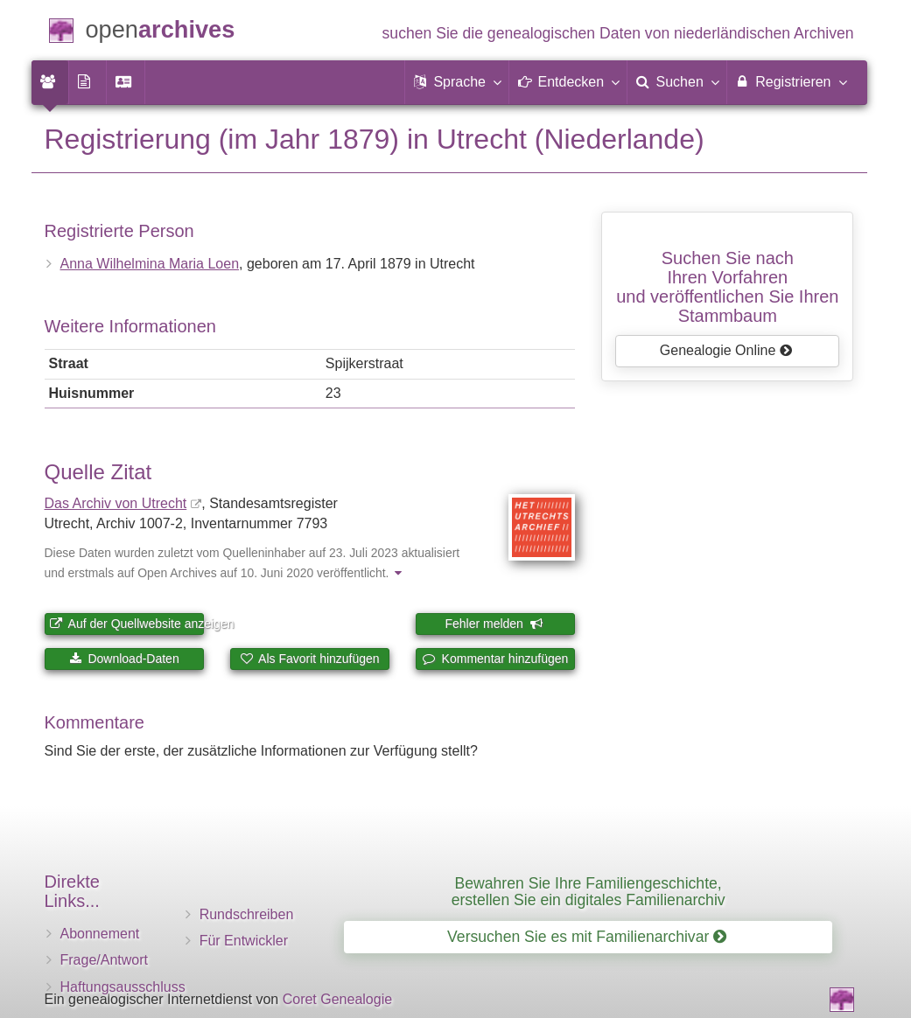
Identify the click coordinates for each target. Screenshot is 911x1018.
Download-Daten (124, 659)
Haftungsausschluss (123, 987)
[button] (456, 82)
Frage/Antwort (104, 959)
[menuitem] (50, 82)
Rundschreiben (247, 914)
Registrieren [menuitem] (790, 81)
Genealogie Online (726, 350)
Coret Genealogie (337, 999)
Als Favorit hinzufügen (310, 659)
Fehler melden (494, 624)
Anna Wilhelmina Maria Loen (150, 263)
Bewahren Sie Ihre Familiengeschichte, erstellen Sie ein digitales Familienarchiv (588, 892)
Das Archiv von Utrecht (116, 503)
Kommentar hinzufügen (496, 659)
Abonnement (100, 933)
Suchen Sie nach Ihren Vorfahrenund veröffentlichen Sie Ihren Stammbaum (727, 286)
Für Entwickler (244, 940)
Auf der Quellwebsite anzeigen (127, 624)
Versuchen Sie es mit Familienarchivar (586, 936)
